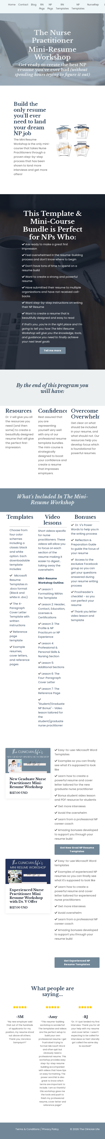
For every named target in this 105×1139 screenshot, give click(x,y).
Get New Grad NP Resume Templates (77, 852)
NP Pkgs (50, 6)
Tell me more (52, 351)
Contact (23, 4)
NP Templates (78, 6)
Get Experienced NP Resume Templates (77, 965)
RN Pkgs (42, 6)
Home (11, 4)
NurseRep (93, 4)
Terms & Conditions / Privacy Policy (37, 1132)
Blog (33, 4)
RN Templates (62, 6)
